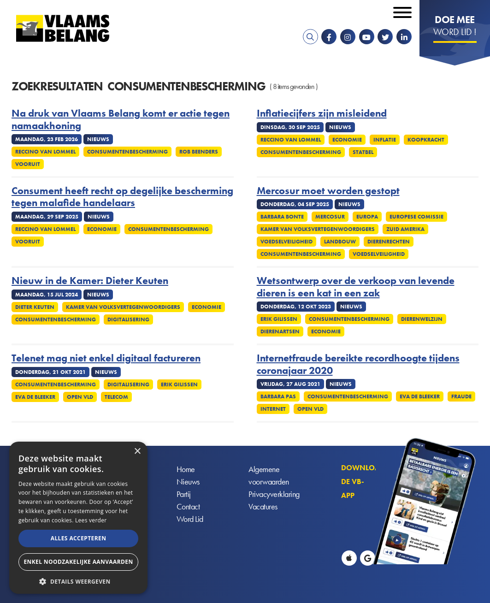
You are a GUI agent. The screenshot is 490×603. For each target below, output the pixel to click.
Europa (367, 216)
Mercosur (330, 216)
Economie (347, 139)
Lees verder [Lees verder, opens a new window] (91, 520)
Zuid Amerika (405, 229)
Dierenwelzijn (422, 319)
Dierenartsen (280, 331)
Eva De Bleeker (35, 397)
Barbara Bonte (282, 216)
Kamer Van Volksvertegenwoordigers (317, 229)
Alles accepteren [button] (78, 538)
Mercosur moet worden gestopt (328, 191)
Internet (273, 409)
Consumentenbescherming (127, 151)
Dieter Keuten (34, 307)
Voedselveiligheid (286, 241)
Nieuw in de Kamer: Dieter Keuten (90, 281)
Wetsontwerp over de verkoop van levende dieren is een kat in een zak (356, 287)
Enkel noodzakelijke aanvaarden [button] (78, 562)
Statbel (363, 152)
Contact (188, 507)
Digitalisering (128, 319)
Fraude (461, 396)
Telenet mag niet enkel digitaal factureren (106, 358)
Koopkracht (425, 139)
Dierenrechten (388, 241)
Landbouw (340, 241)
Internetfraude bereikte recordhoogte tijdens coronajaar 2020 (358, 364)
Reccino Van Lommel (45, 151)
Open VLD (80, 397)
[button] (78, 581)
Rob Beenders (198, 151)
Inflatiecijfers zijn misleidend (322, 113)
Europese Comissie (416, 216)
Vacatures (262, 507)
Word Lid (190, 519)
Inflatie (384, 139)
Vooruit (27, 164)
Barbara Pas (278, 396)
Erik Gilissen (278, 319)
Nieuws (188, 482)
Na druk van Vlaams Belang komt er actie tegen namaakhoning (121, 119)
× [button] (137, 451)
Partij (184, 494)
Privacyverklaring (274, 494)
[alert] (78, 518)
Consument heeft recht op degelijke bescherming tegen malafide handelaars (122, 197)
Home (186, 469)
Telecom (116, 397)
